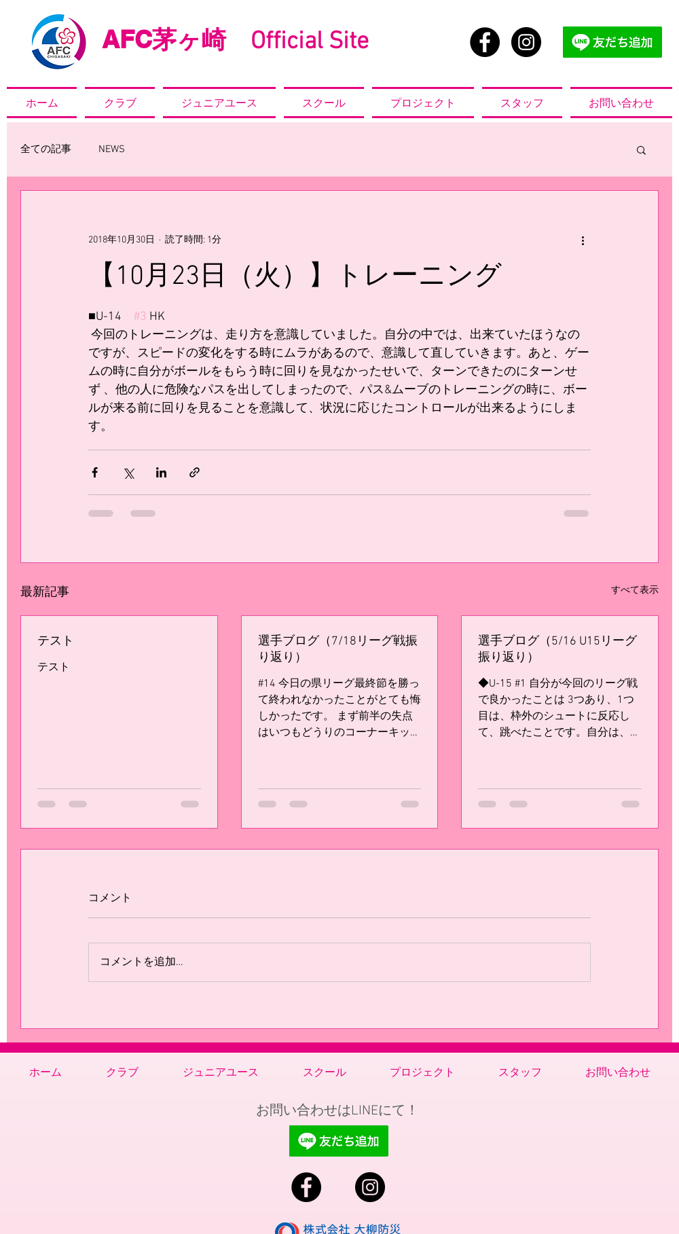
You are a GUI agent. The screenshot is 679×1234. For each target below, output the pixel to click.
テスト (55, 641)
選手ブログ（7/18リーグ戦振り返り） (338, 649)
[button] (641, 149)
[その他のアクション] (582, 240)
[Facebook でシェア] (94, 472)
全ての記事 (45, 149)
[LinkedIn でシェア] (161, 472)
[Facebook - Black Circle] (485, 42)
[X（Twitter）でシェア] (128, 472)
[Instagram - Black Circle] (526, 42)
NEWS (111, 149)
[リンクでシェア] (194, 472)
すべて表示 (635, 590)
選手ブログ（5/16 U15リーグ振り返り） (557, 649)
